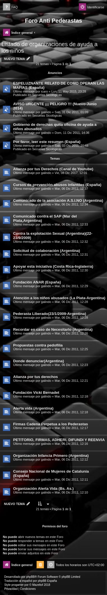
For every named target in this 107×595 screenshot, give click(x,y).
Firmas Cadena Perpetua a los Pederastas (50, 424)
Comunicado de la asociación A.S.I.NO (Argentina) (58, 200)
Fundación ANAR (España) (37, 282)
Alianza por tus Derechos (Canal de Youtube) (53, 169)
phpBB (30, 576)
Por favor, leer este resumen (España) (46, 142)
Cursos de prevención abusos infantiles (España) (57, 185)
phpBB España (47, 580)
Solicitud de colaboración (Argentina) (46, 250)
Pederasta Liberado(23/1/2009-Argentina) (49, 314)
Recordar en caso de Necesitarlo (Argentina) (53, 329)
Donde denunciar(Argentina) (38, 361)
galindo (46, 112)
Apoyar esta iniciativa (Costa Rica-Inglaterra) (53, 266)
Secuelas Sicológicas (47, 95)
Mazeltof (37, 584)
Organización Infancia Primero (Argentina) (51, 455)
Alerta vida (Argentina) (33, 408)
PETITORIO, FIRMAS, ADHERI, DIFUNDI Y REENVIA (59, 440)
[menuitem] (10, 7)
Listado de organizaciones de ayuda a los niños (49, 47)
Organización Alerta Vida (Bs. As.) (43, 488)
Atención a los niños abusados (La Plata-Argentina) (59, 298)
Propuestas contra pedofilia (38, 345)
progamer (17, 584)
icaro (44, 91)
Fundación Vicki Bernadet (36, 392)
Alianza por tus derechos (35, 377)
